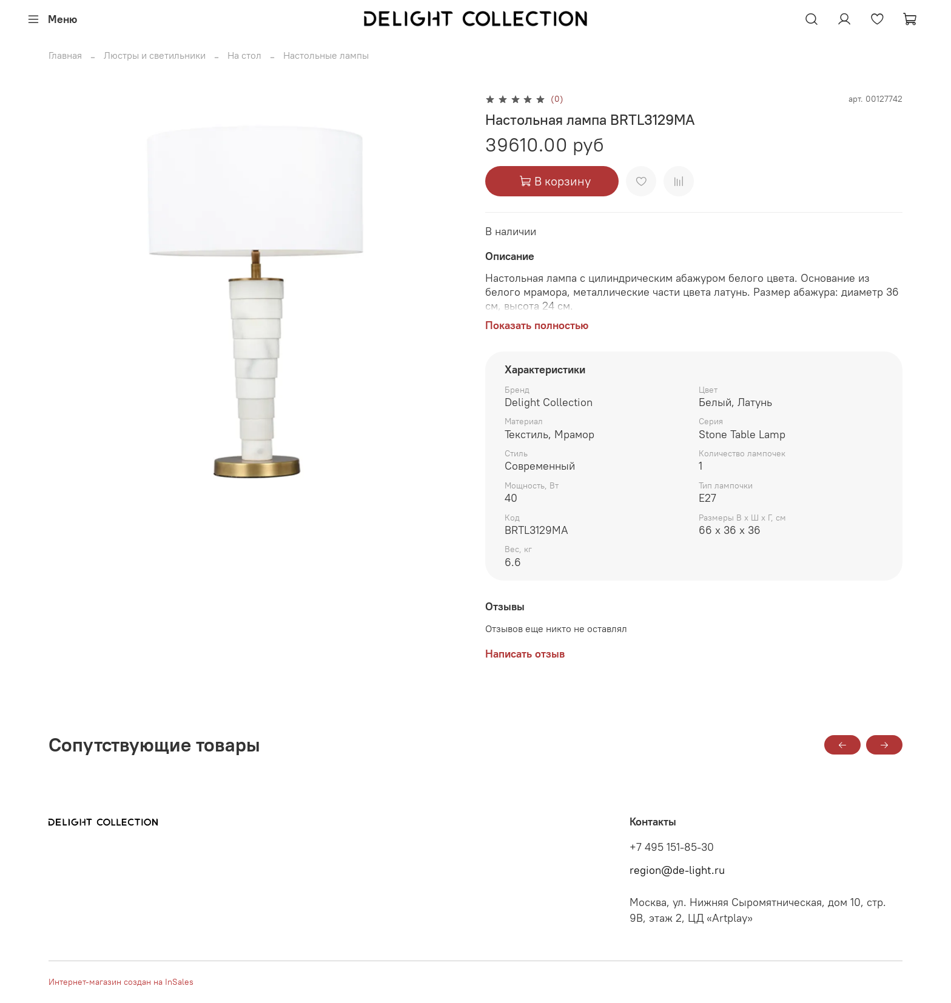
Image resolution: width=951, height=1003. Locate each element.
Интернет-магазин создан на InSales (121, 981)
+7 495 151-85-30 (672, 847)
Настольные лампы (326, 55)
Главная (65, 55)
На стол (244, 55)
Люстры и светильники (155, 55)
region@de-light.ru (677, 870)
